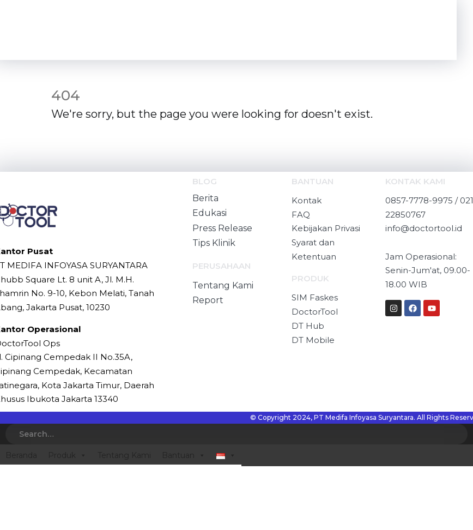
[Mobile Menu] (426, 30)
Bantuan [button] (183, 455)
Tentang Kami (124, 455)
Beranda (21, 455)
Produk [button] (67, 455)
